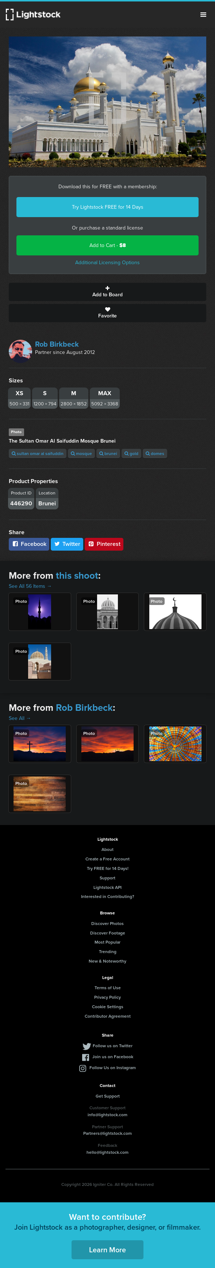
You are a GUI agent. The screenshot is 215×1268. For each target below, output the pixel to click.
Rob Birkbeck (57, 344)
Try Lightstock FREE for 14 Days (107, 207)
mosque (81, 453)
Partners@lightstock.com (107, 1133)
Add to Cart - (107, 245)
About (107, 849)
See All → (20, 718)
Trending (107, 951)
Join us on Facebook (112, 1056)
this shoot (77, 575)
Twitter (67, 544)
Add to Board (107, 292)
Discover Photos (107, 923)
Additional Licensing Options (107, 262)
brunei (108, 453)
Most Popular (107, 942)
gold (131, 453)
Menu (203, 14)
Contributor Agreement (108, 1016)
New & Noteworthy (107, 961)
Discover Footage (107, 933)
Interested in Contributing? (107, 896)
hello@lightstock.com (107, 1152)
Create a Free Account (107, 859)
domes (155, 453)
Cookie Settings (107, 1006)
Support (107, 878)
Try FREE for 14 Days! (107, 868)
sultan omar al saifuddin (38, 453)
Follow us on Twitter (113, 1045)
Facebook (29, 544)
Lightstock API (107, 887)
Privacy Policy (107, 997)
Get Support (108, 1096)
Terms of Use (108, 987)
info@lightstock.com (107, 1114)
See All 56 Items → (30, 586)
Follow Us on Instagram (112, 1067)
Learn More (107, 1249)
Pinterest (104, 544)
